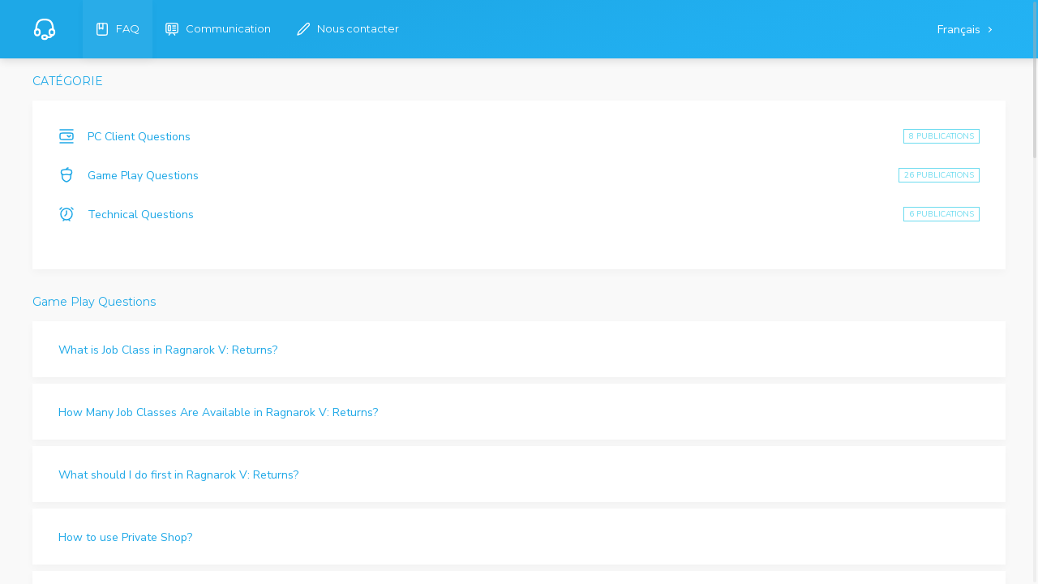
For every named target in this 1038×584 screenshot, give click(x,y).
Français (960, 29)
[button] (519, 349)
